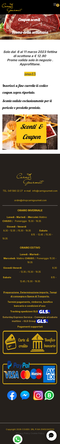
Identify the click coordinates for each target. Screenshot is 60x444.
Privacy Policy (23, 433)
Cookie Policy (37, 433)
